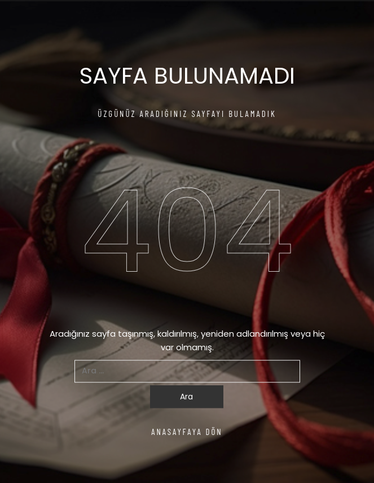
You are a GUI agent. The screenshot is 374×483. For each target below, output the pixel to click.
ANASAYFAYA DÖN (187, 432)
